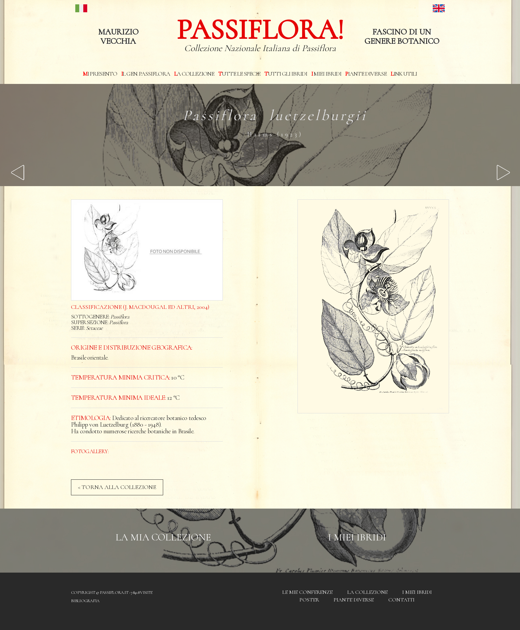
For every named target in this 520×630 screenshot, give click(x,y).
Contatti (401, 599)
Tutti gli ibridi (285, 73)
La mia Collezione (163, 537)
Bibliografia (85, 600)
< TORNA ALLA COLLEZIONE (117, 487)
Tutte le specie (239, 73)
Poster (309, 599)
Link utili (404, 73)
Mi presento (100, 73)
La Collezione (194, 73)
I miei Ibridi (326, 73)
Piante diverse (366, 73)
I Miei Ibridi (357, 537)
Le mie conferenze (307, 592)
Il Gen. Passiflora (145, 73)
